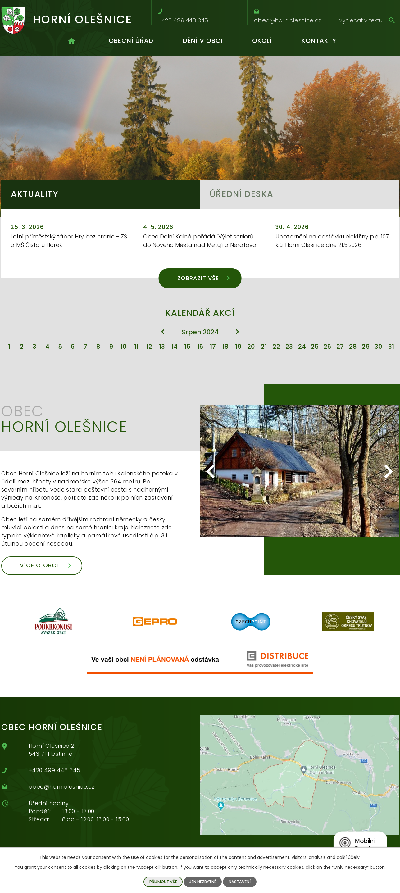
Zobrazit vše (203, 278)
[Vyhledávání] (367, 20)
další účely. (349, 857)
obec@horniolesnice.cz (61, 787)
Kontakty (319, 40)
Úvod (71, 43)
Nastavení (240, 881)
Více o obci (45, 565)
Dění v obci (203, 40)
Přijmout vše (163, 881)
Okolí (262, 40)
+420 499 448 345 (54, 770)
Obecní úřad (131, 40)
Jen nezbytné (202, 881)
